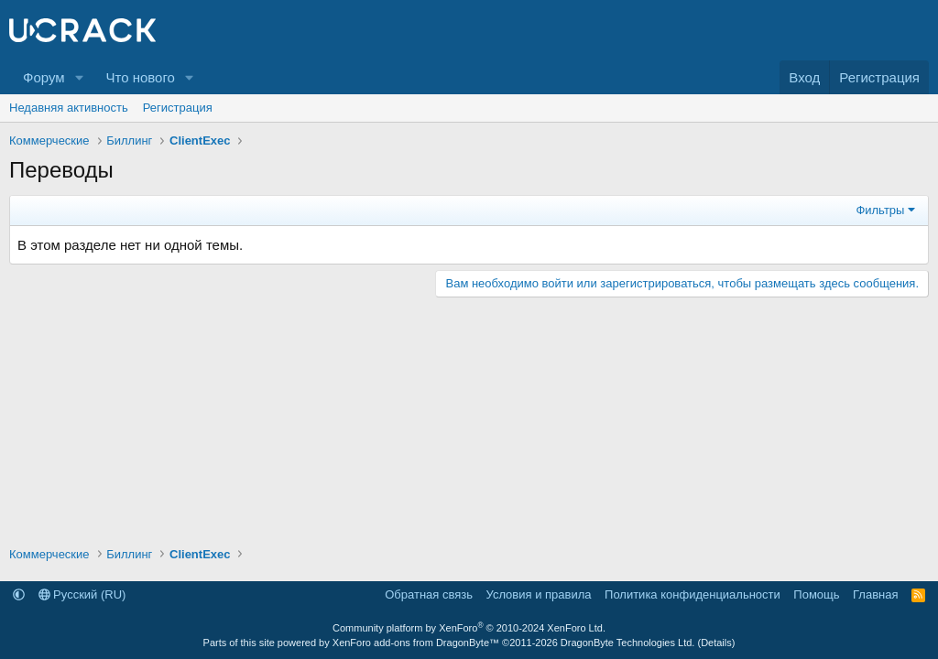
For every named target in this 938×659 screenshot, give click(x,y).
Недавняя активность (68, 107)
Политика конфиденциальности (692, 594)
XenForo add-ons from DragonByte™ (416, 642)
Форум (44, 77)
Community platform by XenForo (469, 627)
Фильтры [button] (880, 210)
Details (716, 642)
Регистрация (178, 107)
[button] (79, 77)
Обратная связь (429, 594)
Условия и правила (539, 594)
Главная (875, 594)
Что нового (139, 77)
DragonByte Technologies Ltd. (628, 642)
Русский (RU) (82, 594)
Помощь (816, 594)
